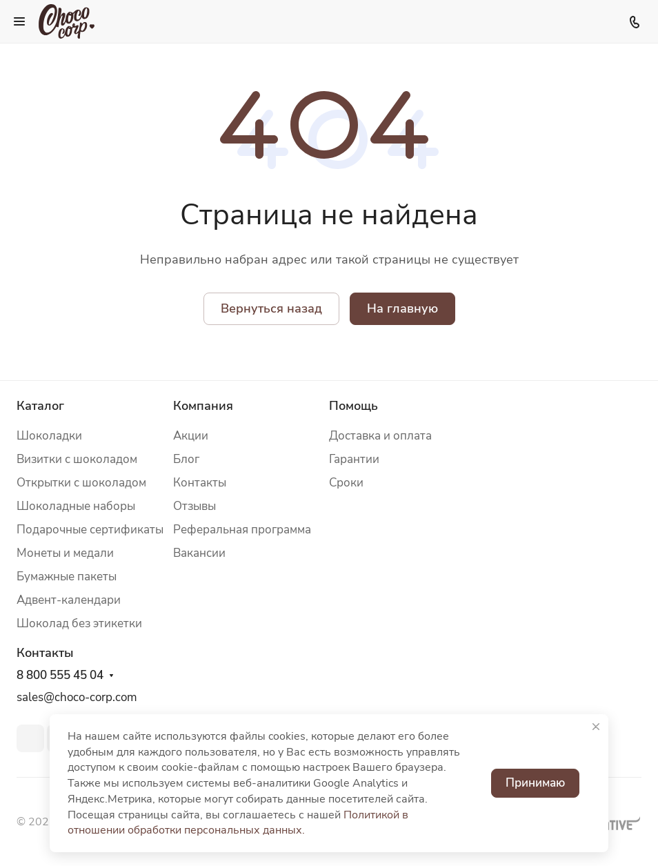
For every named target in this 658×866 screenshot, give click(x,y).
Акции (190, 436)
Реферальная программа (242, 530)
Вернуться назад (271, 308)
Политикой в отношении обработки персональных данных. (238, 822)
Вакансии (199, 553)
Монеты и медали (65, 553)
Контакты (199, 483)
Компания (203, 405)
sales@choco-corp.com (77, 697)
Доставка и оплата (380, 436)
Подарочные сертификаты (90, 530)
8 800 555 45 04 (60, 675)
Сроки (346, 483)
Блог (186, 459)
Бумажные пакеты (67, 576)
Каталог (40, 405)
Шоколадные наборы (76, 506)
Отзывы (194, 506)
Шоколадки (49, 436)
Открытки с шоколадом (81, 483)
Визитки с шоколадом (77, 459)
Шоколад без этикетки (79, 623)
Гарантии (354, 459)
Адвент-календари (69, 600)
